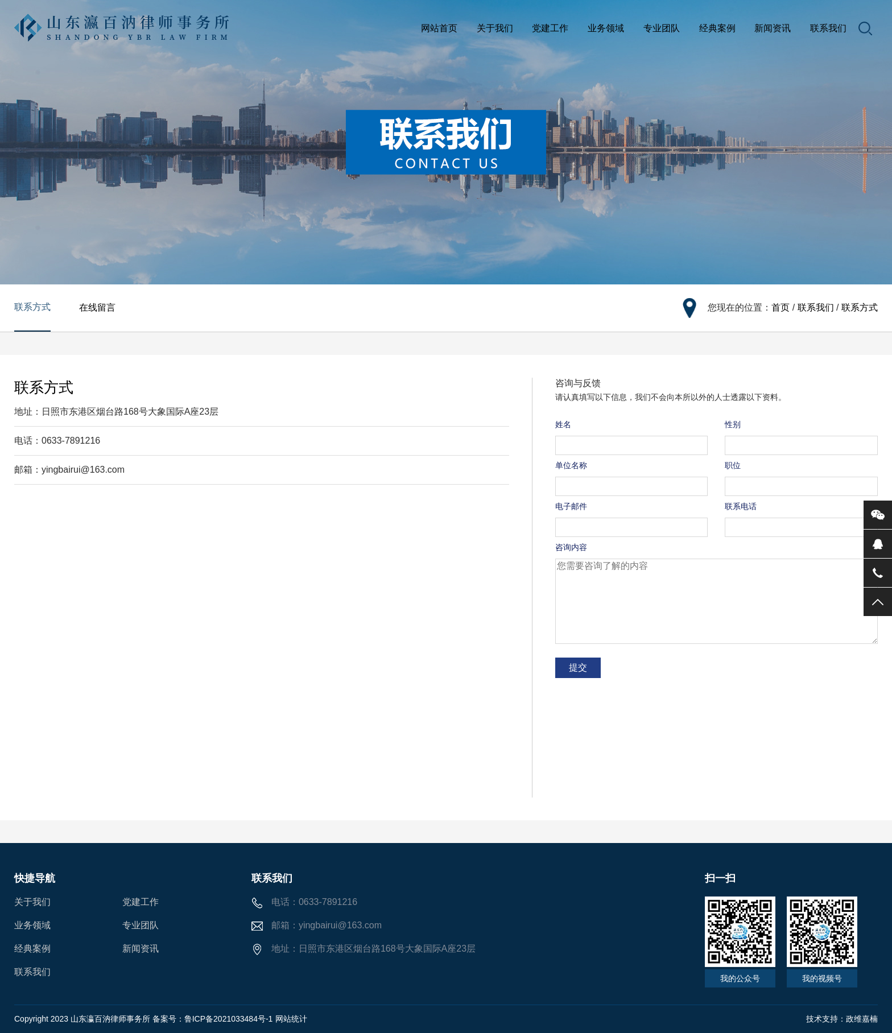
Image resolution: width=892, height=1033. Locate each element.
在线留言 (97, 307)
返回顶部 (878, 602)
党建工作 (550, 28)
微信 (878, 515)
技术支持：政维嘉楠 (842, 1018)
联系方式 (32, 307)
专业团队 (661, 28)
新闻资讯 (772, 28)
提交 (578, 667)
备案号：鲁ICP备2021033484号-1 (212, 1018)
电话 (878, 573)
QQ (878, 544)
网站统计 (291, 1018)
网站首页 (439, 28)
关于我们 (495, 28)
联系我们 (828, 28)
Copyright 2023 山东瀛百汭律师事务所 (83, 1018)
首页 (780, 307)
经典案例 (717, 28)
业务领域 (606, 28)
